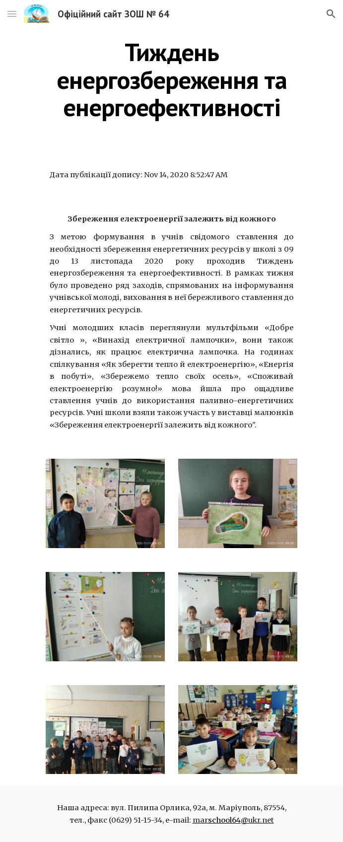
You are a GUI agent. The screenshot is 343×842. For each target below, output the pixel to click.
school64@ (228, 820)
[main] (171, 79)
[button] (12, 13)
